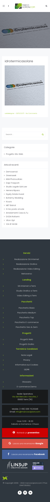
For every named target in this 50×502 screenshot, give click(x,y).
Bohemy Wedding (14, 198)
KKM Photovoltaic (14, 179)
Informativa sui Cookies (26, 364)
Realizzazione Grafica (26, 264)
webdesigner (10, 113)
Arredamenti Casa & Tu (17, 212)
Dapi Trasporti (12, 183)
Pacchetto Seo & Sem (27, 327)
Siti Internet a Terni (27, 286)
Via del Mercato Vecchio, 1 (25, 396)
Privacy (26, 359)
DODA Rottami (12, 216)
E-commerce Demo (27, 386)
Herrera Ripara (13, 190)
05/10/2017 (20, 113)
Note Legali (26, 355)
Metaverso (26, 273)
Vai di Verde (11, 224)
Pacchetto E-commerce (27, 322)
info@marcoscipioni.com (28, 411)
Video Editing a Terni (27, 295)
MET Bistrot (11, 205)
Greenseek (11, 175)
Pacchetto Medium (26, 312)
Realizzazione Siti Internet (26, 259)
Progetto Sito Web (14, 154)
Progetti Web (26, 339)
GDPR (26, 369)
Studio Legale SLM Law (16, 186)
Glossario (26, 381)
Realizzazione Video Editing (27, 268)
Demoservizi (12, 171)
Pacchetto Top (26, 317)
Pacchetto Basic (27, 307)
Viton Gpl (10, 220)
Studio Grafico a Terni (26, 290)
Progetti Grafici (26, 344)
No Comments (31, 113)
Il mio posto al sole (15, 209)
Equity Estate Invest (15, 194)
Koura (9, 201)
